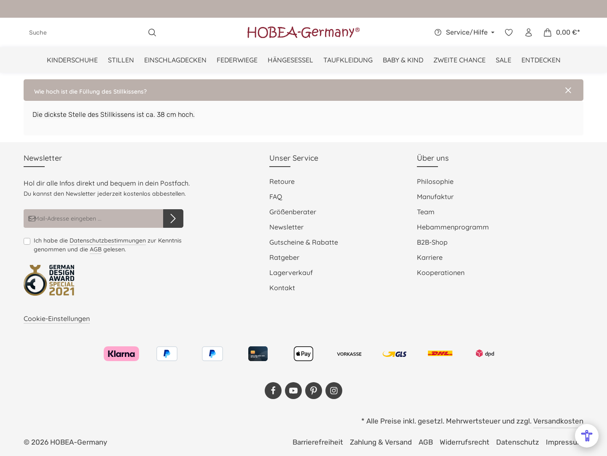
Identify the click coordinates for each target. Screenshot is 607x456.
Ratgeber (284, 257)
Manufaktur (435, 196)
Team (426, 212)
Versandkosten (558, 421)
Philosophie (435, 181)
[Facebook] (273, 390)
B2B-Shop (432, 242)
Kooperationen (441, 272)
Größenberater (292, 212)
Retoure (282, 181)
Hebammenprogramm (453, 227)
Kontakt (282, 287)
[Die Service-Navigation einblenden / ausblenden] (463, 32)
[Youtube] (293, 390)
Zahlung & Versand (381, 442)
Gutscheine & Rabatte (303, 242)
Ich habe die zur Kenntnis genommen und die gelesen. (108, 245)
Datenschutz (517, 442)
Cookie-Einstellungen (57, 318)
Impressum (564, 442)
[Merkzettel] (509, 33)
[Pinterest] (313, 390)
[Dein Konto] (528, 33)
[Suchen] (152, 32)
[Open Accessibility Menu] (587, 436)
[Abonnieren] (173, 218)
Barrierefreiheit (318, 442)
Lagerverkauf (291, 272)
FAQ (275, 196)
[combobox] (83, 32)
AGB (96, 249)
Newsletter (286, 227)
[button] (303, 90)
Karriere (430, 257)
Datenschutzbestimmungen (108, 240)
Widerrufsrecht (464, 442)
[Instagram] (333, 390)
